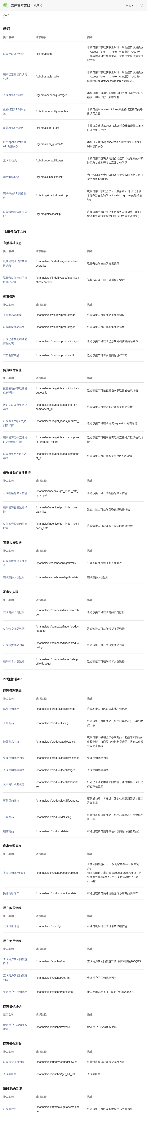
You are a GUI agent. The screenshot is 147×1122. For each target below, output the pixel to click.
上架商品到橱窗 (12, 314)
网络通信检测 (11, 176)
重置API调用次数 (13, 127)
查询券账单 (9, 1074)
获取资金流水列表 (13, 1061)
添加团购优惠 (11, 708)
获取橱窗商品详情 (13, 326)
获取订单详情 (11, 926)
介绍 (6, 16)
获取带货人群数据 (13, 661)
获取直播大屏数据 (13, 577)
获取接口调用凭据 (13, 53)
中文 (128, 5)
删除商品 (8, 831)
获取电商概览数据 (13, 612)
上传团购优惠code (14, 872)
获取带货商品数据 (13, 628)
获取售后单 (9, 1109)
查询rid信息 (10, 160)
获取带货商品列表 (13, 645)
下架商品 (8, 817)
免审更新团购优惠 (13, 784)
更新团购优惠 (11, 800)
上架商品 (8, 723)
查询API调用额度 (13, 95)
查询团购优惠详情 (13, 770)
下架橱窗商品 (11, 355)
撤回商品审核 (11, 741)
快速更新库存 (11, 893)
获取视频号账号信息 (15, 493)
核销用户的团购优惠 (15, 991)
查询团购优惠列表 (13, 757)
